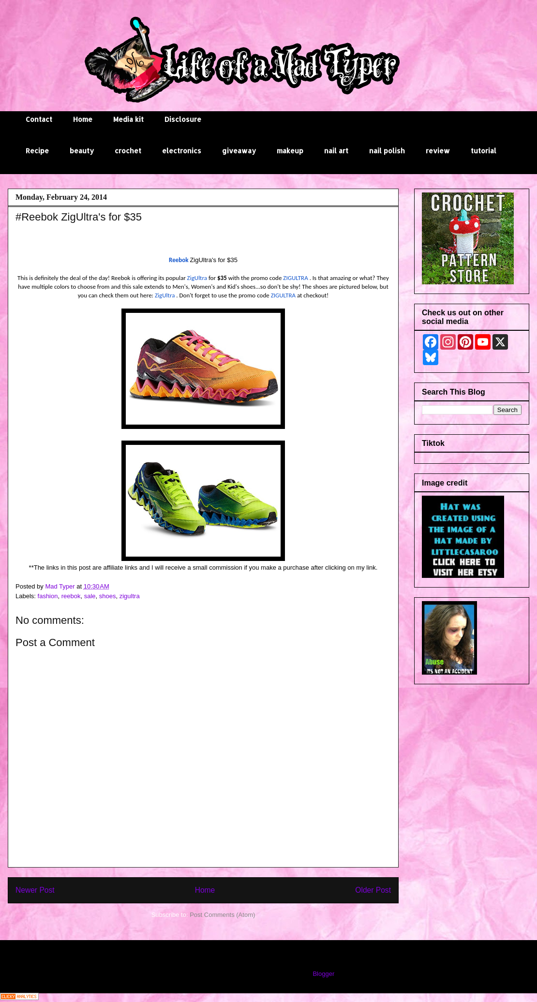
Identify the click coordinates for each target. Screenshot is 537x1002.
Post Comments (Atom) (222, 914)
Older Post (373, 890)
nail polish (387, 151)
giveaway (239, 151)
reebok (71, 596)
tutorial (483, 151)
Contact (39, 119)
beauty (82, 151)
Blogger (323, 973)
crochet (128, 151)
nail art (336, 151)
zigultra (129, 596)
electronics (181, 151)
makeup (290, 151)
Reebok (178, 260)
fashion (48, 596)
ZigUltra (198, 277)
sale (90, 596)
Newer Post (35, 890)
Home (82, 119)
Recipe (37, 151)
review (438, 151)
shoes (107, 596)
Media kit (128, 119)
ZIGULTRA (295, 277)
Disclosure (182, 119)
